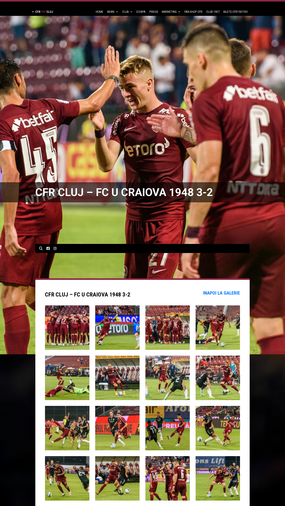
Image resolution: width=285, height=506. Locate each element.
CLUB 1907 (213, 11)
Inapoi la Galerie (221, 293)
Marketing (171, 12)
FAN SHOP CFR (193, 11)
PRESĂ (153, 11)
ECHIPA (141, 11)
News (112, 12)
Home (99, 11)
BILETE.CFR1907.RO (235, 11)
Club (127, 12)
